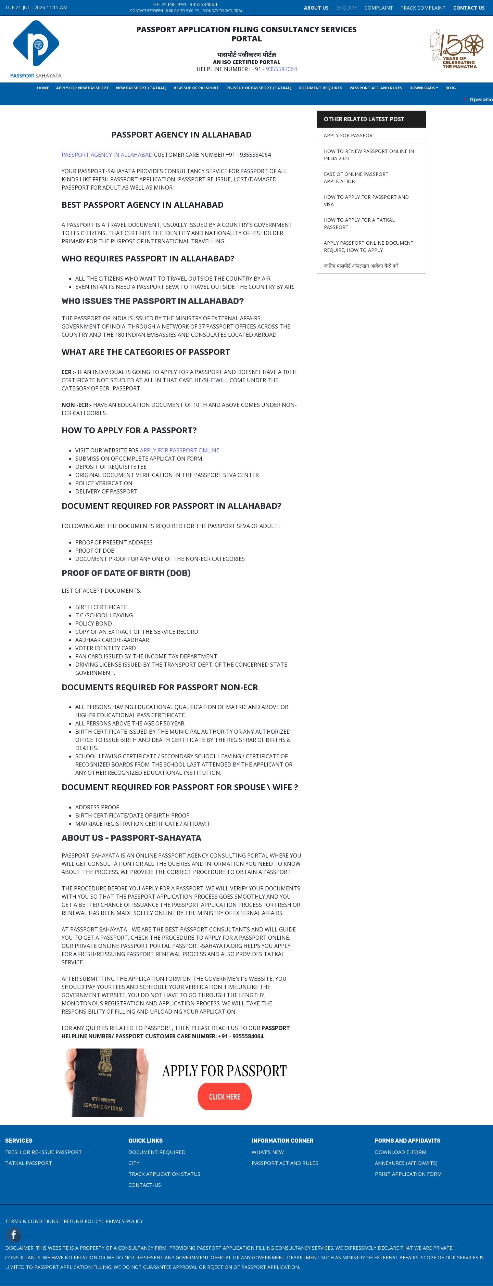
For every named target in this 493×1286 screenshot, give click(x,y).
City (134, 1162)
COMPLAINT (379, 7)
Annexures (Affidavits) (406, 1162)
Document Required (320, 87)
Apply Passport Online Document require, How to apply (369, 246)
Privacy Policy (124, 1221)
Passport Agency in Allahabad (107, 154)
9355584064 (203, 4)
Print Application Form (408, 1173)
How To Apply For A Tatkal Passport (359, 223)
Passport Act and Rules (376, 87)
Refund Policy (82, 1221)
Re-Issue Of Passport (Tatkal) (258, 87)
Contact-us (144, 1184)
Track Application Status (164, 1173)
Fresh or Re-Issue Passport (43, 1151)
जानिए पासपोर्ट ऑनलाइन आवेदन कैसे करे (361, 265)
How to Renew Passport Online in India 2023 (369, 155)
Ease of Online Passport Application (356, 177)
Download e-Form (400, 1151)
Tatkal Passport (28, 1162)
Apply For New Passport (82, 87)
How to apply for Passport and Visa (366, 200)
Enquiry (346, 7)
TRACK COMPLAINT (423, 7)
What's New (268, 1151)
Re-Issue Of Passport (196, 87)
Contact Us (469, 7)
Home (43, 87)
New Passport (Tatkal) (141, 87)
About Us (316, 7)
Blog (450, 87)
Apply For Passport (350, 135)
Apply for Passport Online (179, 450)
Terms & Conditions (31, 1221)
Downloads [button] (422, 87)
